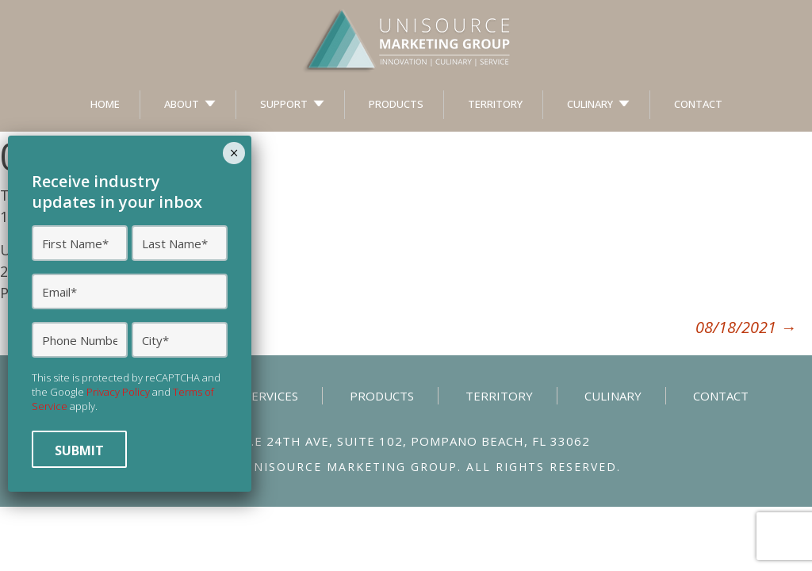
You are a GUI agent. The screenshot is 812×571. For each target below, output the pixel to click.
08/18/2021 (745, 327)
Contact (698, 104)
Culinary (590, 104)
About (181, 104)
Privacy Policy (118, 392)
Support (284, 104)
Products (396, 104)
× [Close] (234, 153)
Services (271, 396)
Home (105, 104)
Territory (495, 104)
